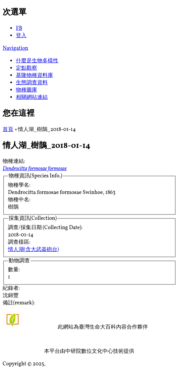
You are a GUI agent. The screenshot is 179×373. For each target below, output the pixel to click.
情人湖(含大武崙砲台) (33, 249)
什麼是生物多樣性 (37, 61)
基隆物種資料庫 (34, 75)
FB (19, 28)
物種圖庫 (26, 90)
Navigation (15, 48)
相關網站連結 (32, 97)
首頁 (8, 129)
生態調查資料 (32, 83)
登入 (21, 35)
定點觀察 (26, 68)
